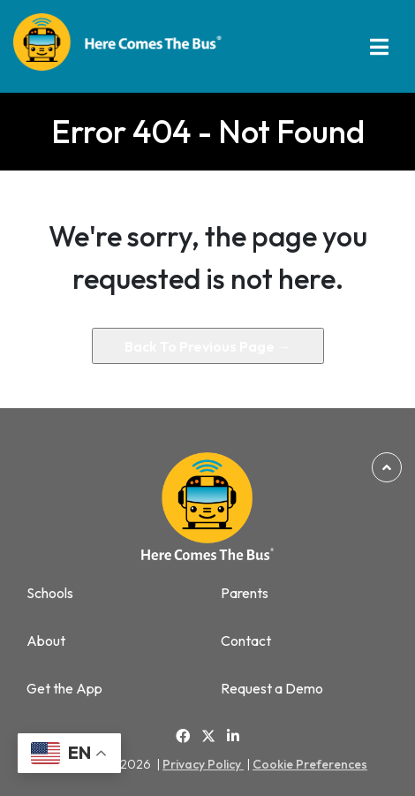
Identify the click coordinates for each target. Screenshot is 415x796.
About (45, 641)
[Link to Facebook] (183, 736)
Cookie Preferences (310, 764)
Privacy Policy (203, 764)
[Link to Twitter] (208, 737)
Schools (49, 593)
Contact (246, 641)
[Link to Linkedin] (233, 736)
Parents (244, 593)
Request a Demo (272, 688)
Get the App (64, 688)
